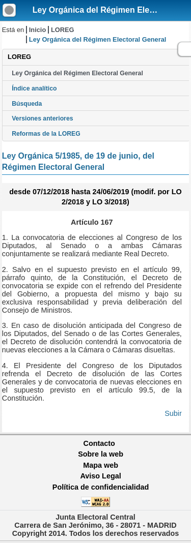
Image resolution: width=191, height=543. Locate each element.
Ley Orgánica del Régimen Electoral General (77, 73)
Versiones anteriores (42, 118)
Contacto (99, 443)
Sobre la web (100, 454)
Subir (173, 413)
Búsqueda (27, 103)
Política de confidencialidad (100, 487)
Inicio (37, 30)
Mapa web (100, 465)
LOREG (62, 30)
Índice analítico (34, 88)
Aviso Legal (100, 476)
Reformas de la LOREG (46, 133)
